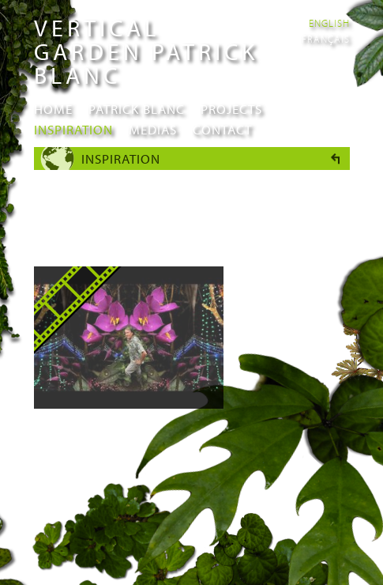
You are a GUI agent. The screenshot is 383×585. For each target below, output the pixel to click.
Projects (231, 108)
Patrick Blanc (136, 108)
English (329, 23)
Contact (222, 129)
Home (53, 108)
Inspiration (73, 129)
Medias (153, 129)
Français (326, 38)
